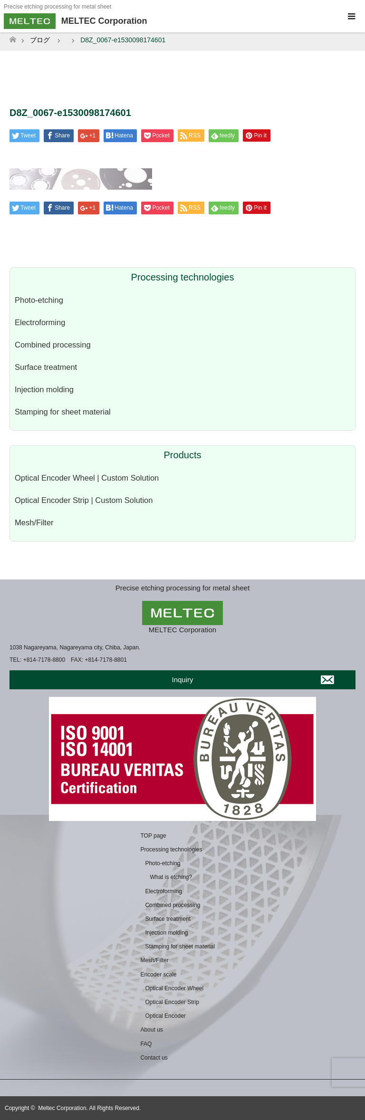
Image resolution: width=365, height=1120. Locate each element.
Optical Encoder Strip (172, 1002)
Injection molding (44, 389)
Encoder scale (158, 974)
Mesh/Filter (34, 522)
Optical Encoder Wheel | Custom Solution (87, 477)
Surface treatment (46, 367)
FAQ (146, 1044)
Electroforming (40, 322)
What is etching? (171, 877)
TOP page (153, 835)
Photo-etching (39, 300)
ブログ (40, 40)
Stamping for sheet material (63, 411)
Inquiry (182, 680)
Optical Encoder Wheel (174, 988)
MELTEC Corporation (182, 630)
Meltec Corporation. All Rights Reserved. (89, 1108)
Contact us (153, 1057)
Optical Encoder (165, 1016)
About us (151, 1029)
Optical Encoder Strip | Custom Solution (84, 500)
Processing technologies (171, 849)
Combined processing (53, 344)
